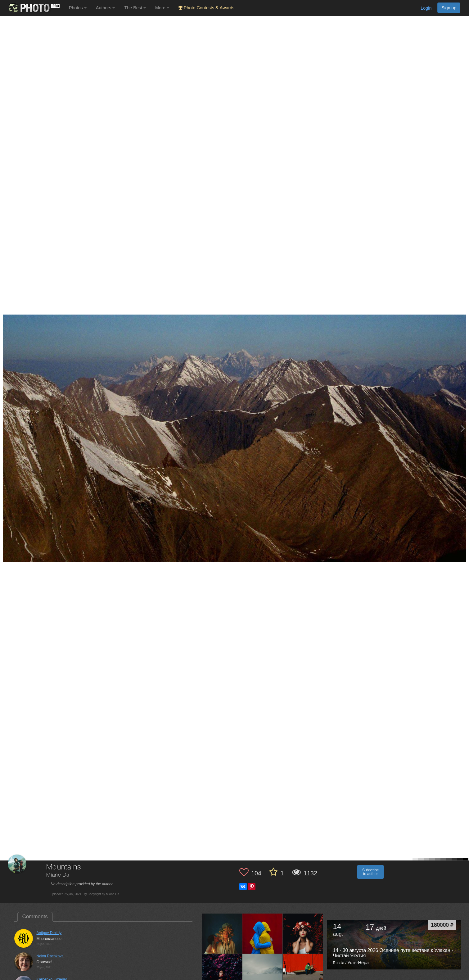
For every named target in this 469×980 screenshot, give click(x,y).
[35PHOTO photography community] (34, 7)
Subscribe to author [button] (370, 872)
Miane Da (57, 875)
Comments (35, 916)
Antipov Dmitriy (49, 933)
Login (426, 8)
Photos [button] (78, 8)
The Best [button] (135, 8)
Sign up (448, 8)
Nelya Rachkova (50, 956)
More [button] (162, 8)
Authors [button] (105, 8)
